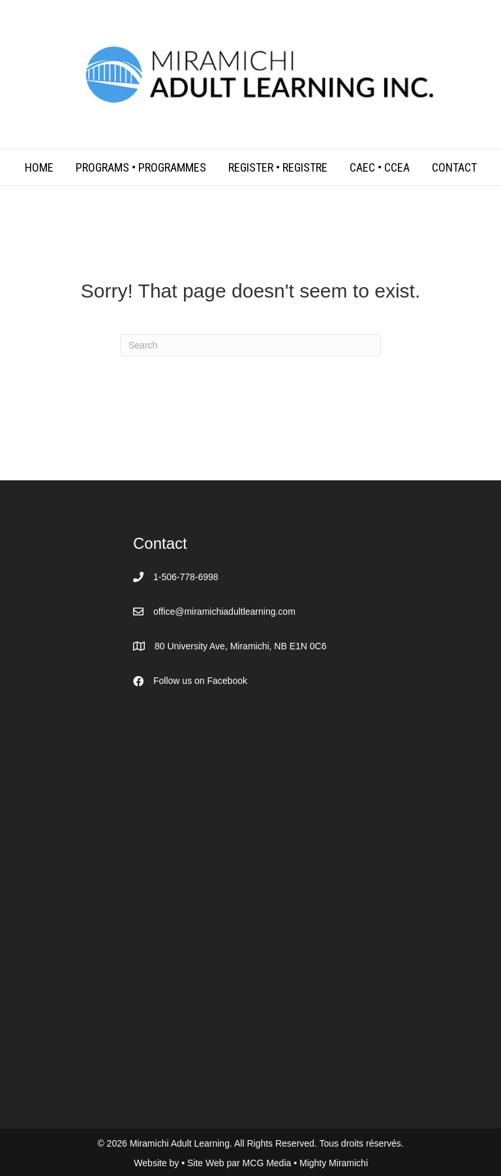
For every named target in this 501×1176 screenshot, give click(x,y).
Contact (454, 167)
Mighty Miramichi (333, 1163)
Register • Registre (277, 167)
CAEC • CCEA (380, 167)
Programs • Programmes (141, 167)
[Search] (250, 345)
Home (39, 167)
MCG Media (268, 1163)
